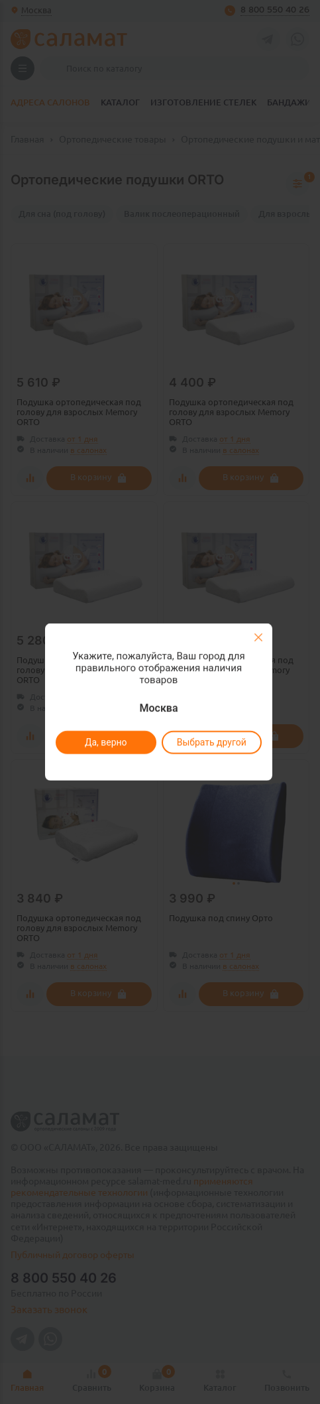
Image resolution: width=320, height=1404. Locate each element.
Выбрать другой (211, 742)
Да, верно (106, 742)
